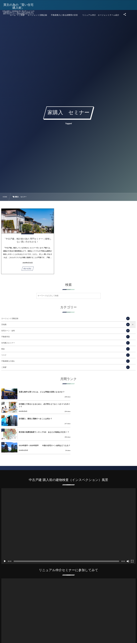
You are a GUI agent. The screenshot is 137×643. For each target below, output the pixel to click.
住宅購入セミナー (65, 343)
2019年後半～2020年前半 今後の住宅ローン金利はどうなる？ (43, 418)
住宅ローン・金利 (65, 330)
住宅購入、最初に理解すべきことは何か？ (35, 405)
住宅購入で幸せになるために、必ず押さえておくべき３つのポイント (110, 392)
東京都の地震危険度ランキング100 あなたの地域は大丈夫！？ (108, 405)
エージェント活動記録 (65, 318)
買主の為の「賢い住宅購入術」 (19, 6)
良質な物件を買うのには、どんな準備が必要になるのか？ (42, 392)
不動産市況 (65, 336)
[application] (68, 499)
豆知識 (65, 324)
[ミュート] (128, 534)
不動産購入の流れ (65, 361)
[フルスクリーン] (132, 534)
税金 (65, 349)
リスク (65, 355)
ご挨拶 (65, 367)
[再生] (4, 534)
